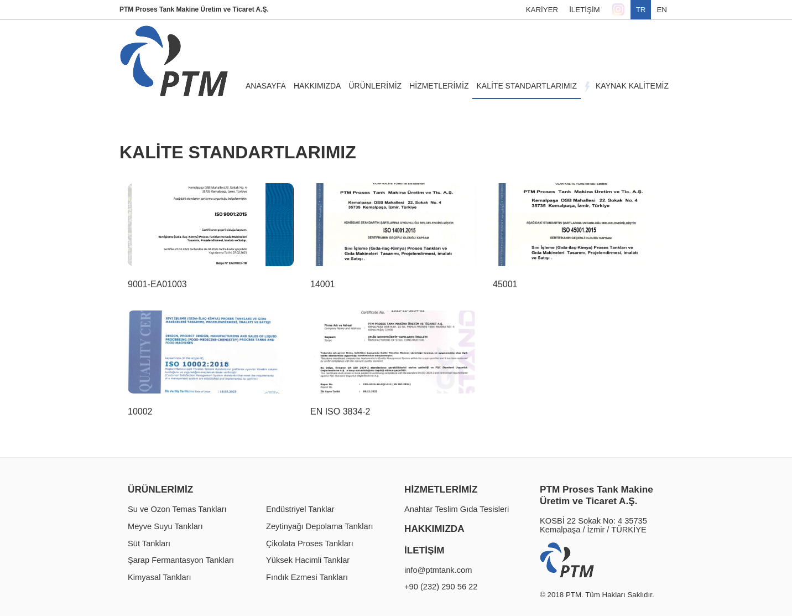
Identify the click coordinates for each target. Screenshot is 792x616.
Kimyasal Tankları (159, 577)
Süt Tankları (149, 543)
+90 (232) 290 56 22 (440, 586)
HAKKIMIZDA (434, 528)
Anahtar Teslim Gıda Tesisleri (456, 509)
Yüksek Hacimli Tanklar (308, 560)
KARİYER (542, 10)
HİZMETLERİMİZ (440, 489)
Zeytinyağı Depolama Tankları (319, 526)
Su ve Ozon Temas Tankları (177, 509)
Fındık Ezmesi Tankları (307, 577)
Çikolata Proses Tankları (309, 543)
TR (641, 10)
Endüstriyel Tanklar (300, 509)
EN (661, 10)
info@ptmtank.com (438, 570)
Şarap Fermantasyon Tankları (181, 560)
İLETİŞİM (584, 10)
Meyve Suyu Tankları (165, 526)
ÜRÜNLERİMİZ (160, 489)
